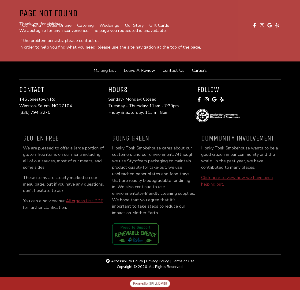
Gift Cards (160, 25)
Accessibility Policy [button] (124, 261)
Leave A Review (141, 70)
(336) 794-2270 (34, 112)
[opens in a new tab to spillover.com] (150, 283)
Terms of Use (183, 261)
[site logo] (150, 10)
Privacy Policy (157, 261)
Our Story (134, 25)
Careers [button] (201, 70)
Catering (85, 25)
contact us (89, 40)
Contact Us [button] (175, 70)
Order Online (60, 25)
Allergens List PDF (89, 201)
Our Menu (31, 25)
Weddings (109, 25)
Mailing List (105, 70)
